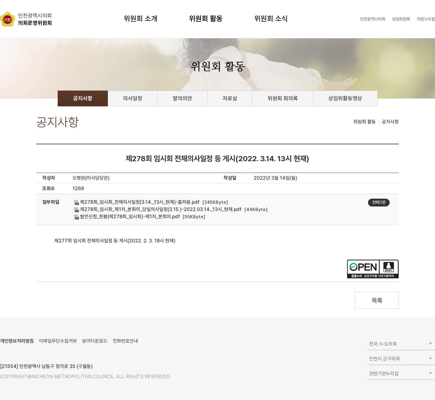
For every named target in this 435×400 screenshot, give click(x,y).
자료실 (230, 98)
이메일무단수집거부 (58, 341)
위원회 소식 (271, 18)
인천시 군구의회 (384, 359)
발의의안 (182, 98)
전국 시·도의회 (383, 344)
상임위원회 (401, 19)
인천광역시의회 (372, 19)
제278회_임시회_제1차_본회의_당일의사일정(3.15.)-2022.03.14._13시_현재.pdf (158, 209)
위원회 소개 (140, 18)
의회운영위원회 (35, 19)
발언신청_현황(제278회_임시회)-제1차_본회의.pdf (127, 216)
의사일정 (132, 98)
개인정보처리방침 (17, 341)
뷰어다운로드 (95, 341)
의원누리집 (426, 19)
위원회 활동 (206, 18)
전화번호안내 (125, 341)
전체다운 (378, 202)
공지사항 (82, 98)
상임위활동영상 (345, 98)
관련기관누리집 (384, 373)
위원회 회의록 (283, 98)
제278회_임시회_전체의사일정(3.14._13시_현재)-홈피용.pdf (137, 202)
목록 (377, 300)
